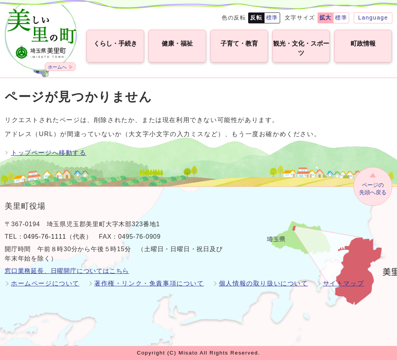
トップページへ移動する (48, 152)
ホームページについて (45, 283)
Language (373, 17)
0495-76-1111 (45, 236)
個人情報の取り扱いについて (263, 283)
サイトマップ (343, 283)
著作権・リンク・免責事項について (149, 283)
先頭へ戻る (373, 188)
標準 (272, 17)
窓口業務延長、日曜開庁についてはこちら (67, 271)
